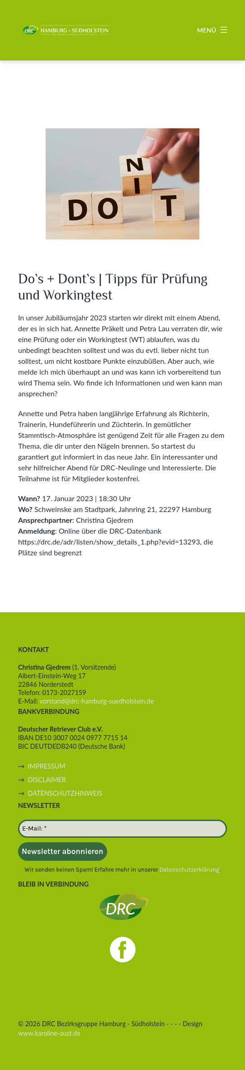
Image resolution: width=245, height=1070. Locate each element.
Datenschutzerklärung (190, 869)
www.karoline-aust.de (49, 1033)
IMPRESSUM (47, 766)
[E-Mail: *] (122, 829)
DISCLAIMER (47, 780)
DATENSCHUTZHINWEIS (65, 793)
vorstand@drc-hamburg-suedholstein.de (97, 701)
